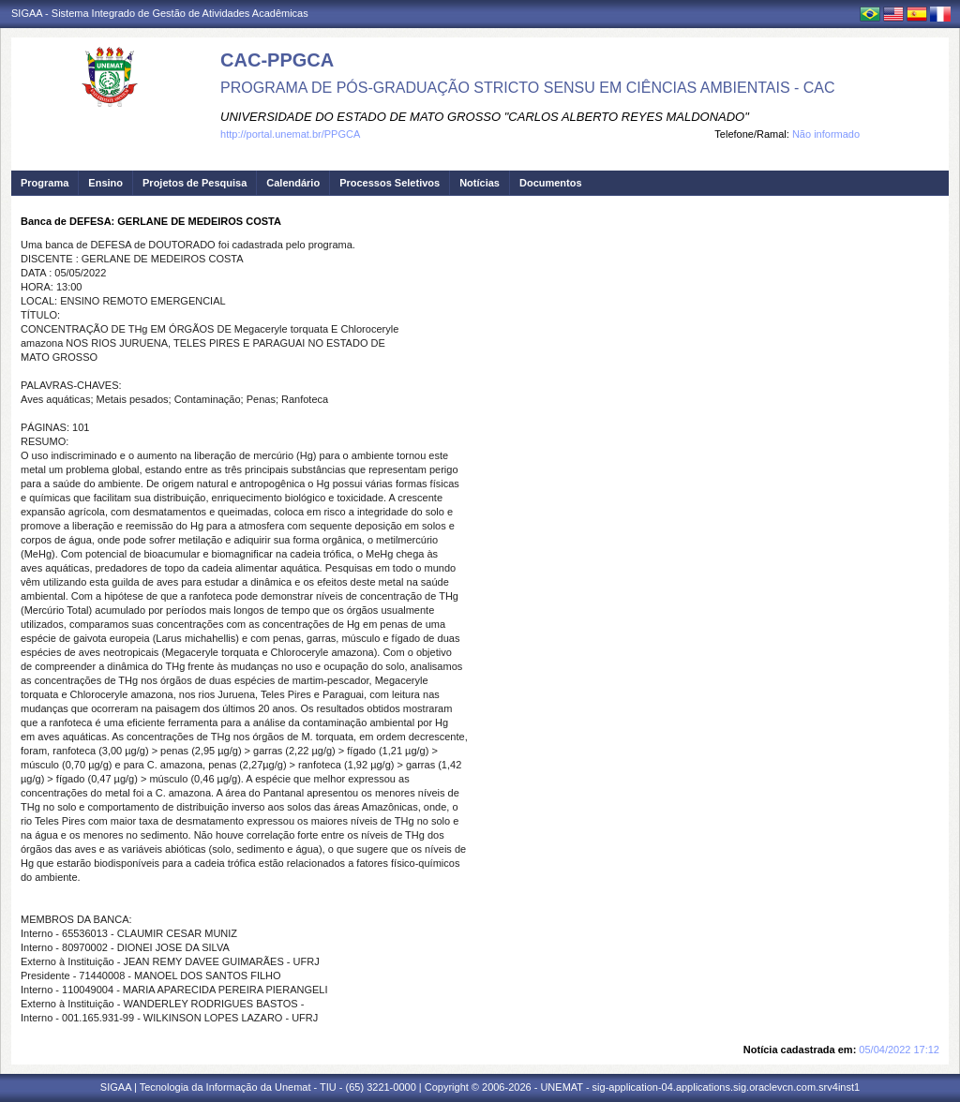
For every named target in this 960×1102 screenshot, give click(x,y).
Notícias (479, 182)
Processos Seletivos (389, 182)
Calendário (293, 182)
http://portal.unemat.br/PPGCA (290, 134)
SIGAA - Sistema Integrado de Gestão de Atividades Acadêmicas (159, 13)
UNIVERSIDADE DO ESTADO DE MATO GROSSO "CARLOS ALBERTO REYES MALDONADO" (484, 117)
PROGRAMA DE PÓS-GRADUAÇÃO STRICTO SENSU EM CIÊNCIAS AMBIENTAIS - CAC (527, 88)
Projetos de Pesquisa (194, 182)
